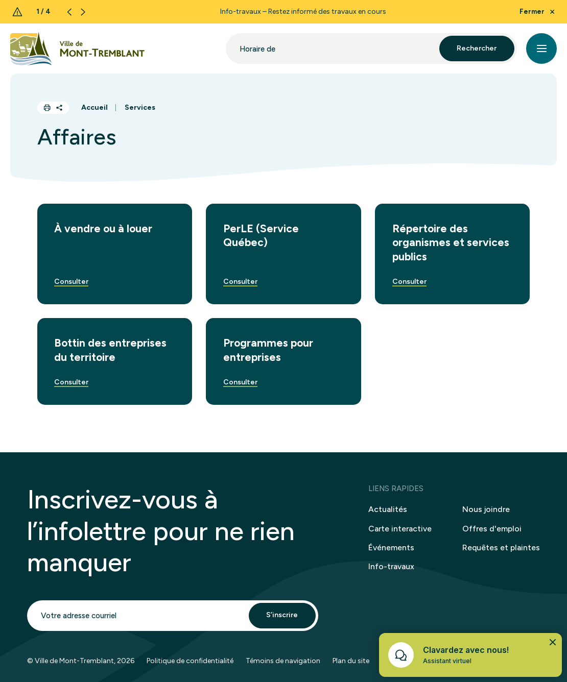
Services (140, 107)
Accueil (94, 107)
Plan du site (351, 665)
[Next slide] (83, 12)
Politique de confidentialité (190, 665)
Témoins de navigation (283, 665)
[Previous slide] (69, 12)
